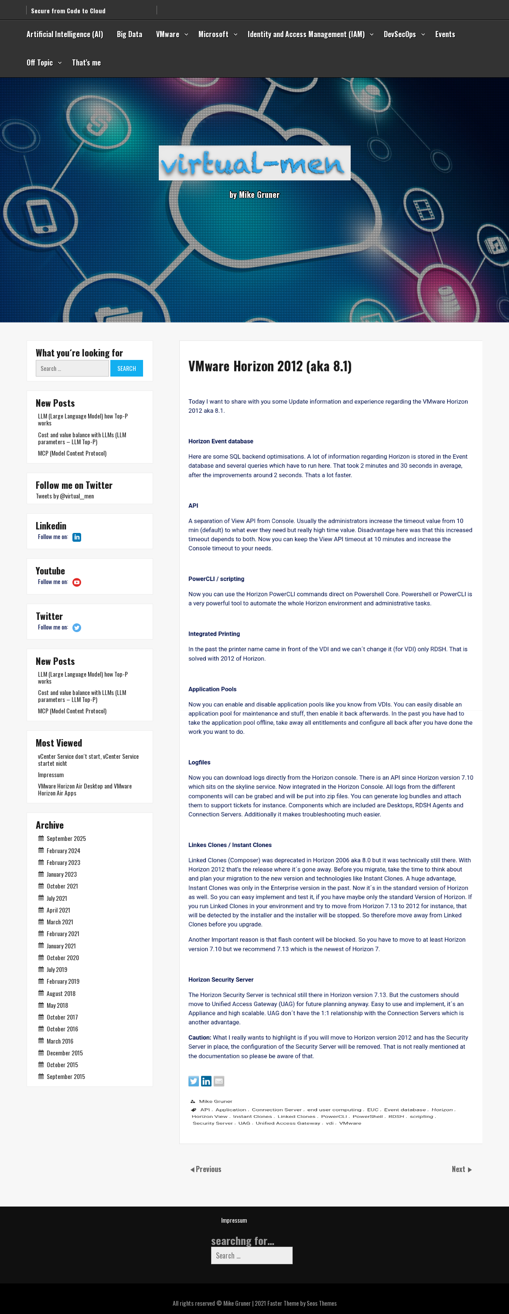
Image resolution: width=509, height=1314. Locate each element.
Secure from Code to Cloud (68, 6)
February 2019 (63, 981)
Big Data (129, 34)
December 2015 (65, 1052)
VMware (167, 34)
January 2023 (62, 873)
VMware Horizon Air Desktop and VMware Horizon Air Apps (85, 789)
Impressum (51, 774)
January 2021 (61, 945)
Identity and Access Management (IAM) (306, 34)
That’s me (86, 62)
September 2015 (66, 1076)
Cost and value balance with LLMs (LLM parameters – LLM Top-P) (82, 438)
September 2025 (66, 838)
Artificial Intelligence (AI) (65, 34)
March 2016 (60, 1040)
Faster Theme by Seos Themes (302, 1302)
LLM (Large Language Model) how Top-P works (83, 419)
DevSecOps (400, 34)
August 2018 (61, 993)
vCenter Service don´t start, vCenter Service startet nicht (88, 759)
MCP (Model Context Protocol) (72, 452)
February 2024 (63, 850)
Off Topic (40, 62)
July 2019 (57, 969)
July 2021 (57, 898)
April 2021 (58, 909)
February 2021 (63, 933)
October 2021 (62, 885)
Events (445, 34)
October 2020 (63, 957)
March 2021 (60, 921)
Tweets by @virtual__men (65, 495)
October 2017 (62, 1016)
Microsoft (213, 34)
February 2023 (63, 862)
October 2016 (62, 1028)
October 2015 (62, 1064)
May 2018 (57, 1005)
